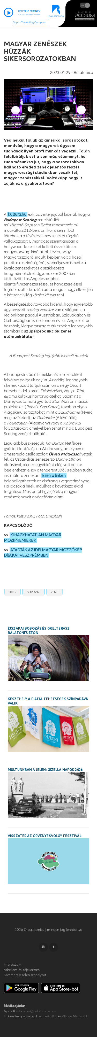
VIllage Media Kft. (74, 1016)
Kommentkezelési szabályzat (25, 975)
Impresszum (12, 965)
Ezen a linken (54, 475)
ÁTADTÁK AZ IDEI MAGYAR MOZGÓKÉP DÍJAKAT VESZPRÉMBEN (43, 552)
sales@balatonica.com (39, 1011)
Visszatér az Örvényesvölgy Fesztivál (44, 836)
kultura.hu (17, 214)
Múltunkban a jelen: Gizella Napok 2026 (45, 770)
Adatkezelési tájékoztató (22, 970)
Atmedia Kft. (48, 1016)
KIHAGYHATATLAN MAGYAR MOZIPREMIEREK (32, 537)
